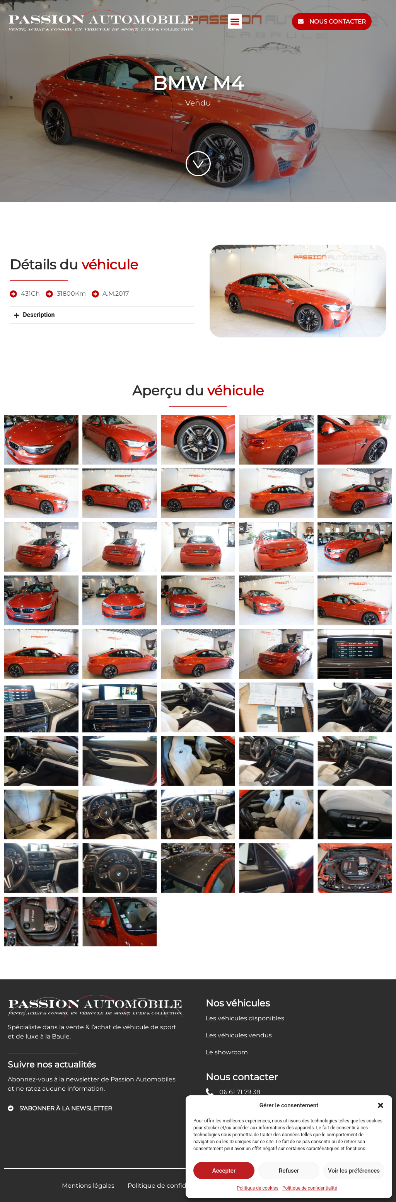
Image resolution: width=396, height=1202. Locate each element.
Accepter (224, 1170)
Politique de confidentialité (309, 1188)
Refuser (289, 1170)
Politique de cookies (257, 1188)
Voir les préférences (354, 1170)
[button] (380, 1105)
